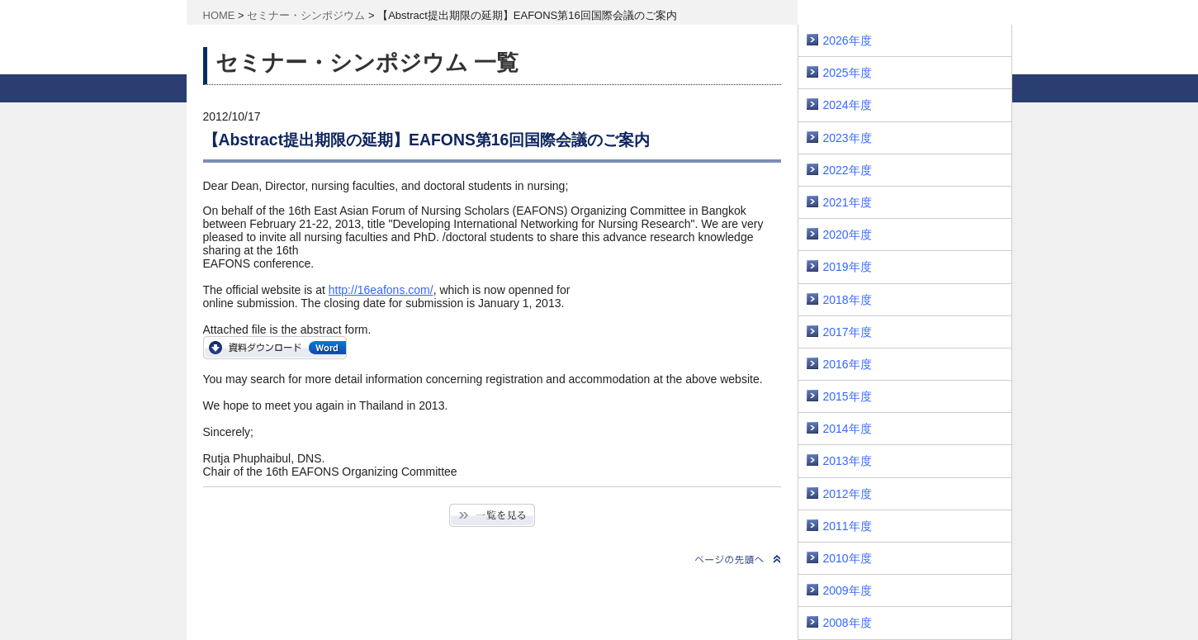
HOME (219, 15)
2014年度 (847, 428)
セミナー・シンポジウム (306, 15)
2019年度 (847, 266)
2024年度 (847, 104)
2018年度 (847, 299)
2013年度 (847, 460)
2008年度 (847, 622)
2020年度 (847, 234)
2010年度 (847, 558)
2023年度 (847, 138)
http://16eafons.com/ (381, 289)
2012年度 (847, 493)
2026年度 (847, 40)
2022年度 (847, 170)
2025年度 (847, 72)
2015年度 (847, 396)
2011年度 (847, 526)
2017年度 (847, 332)
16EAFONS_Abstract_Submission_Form (275, 347)
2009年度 (847, 590)
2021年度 (847, 202)
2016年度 (847, 364)
